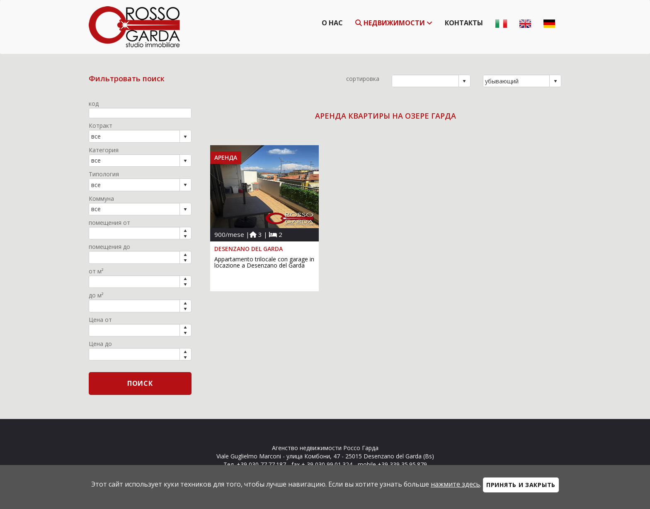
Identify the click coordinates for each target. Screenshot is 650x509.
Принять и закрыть (520, 485)
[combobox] (425, 81)
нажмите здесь (455, 484)
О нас (332, 22)
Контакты (464, 22)
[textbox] (140, 113)
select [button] (464, 81)
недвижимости (393, 22)
